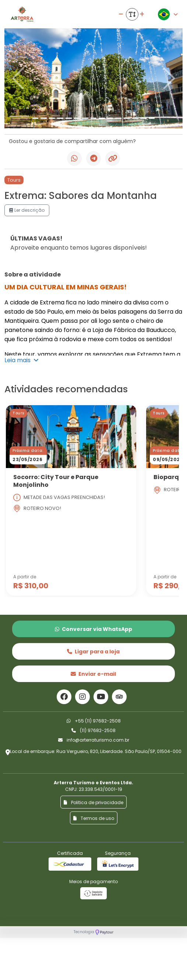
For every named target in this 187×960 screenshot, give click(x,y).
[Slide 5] (69, 118)
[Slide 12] (127, 118)
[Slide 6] (77, 118)
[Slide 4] (60, 118)
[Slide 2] (43, 118)
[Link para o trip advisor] (119, 696)
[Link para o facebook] (64, 696)
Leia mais (21, 360)
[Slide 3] (52, 118)
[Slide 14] (143, 118)
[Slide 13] (135, 118)
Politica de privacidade (93, 802)
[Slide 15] (152, 118)
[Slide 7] (85, 118)
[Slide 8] (94, 118)
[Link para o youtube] (101, 696)
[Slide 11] (118, 118)
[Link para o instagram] (82, 696)
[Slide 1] (35, 118)
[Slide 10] (110, 118)
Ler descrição (27, 210)
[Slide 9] (102, 118)
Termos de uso (93, 818)
